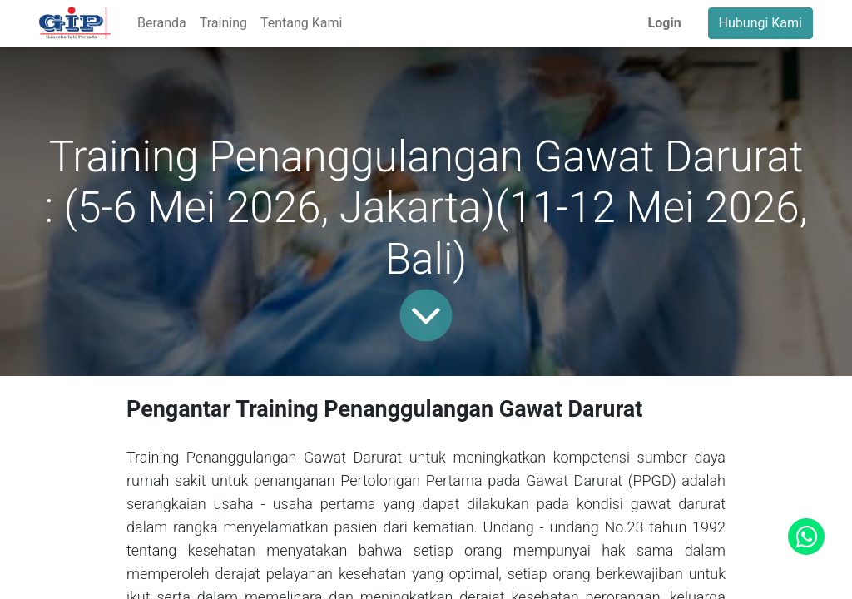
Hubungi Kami (760, 23)
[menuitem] (162, 23)
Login (664, 23)
